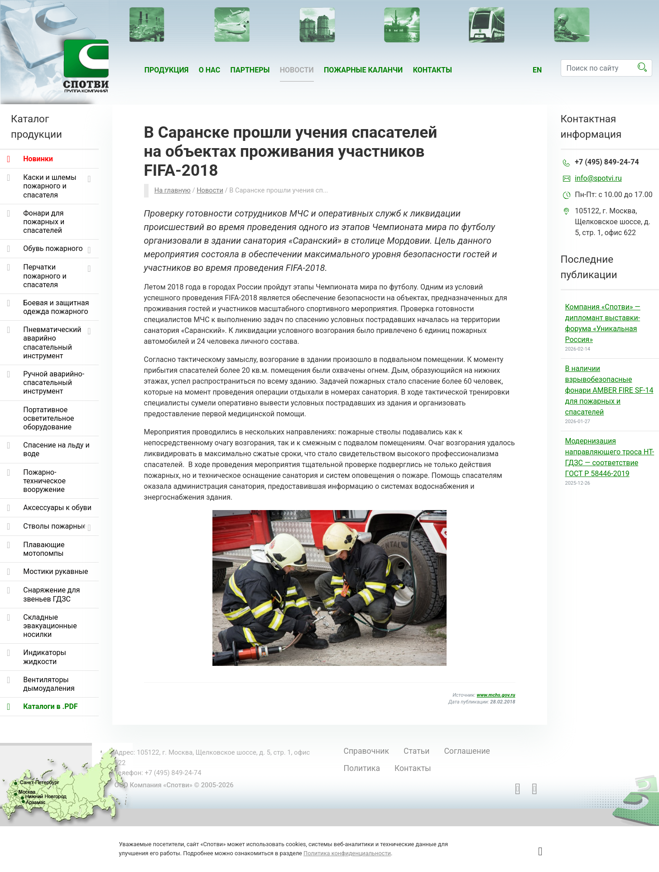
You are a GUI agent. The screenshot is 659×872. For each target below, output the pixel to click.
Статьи (416, 751)
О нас (210, 70)
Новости (297, 70)
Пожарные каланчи (363, 70)
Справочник (367, 751)
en (537, 70)
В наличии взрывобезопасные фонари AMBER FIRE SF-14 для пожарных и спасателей (609, 390)
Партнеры (250, 70)
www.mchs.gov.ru (496, 695)
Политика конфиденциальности (347, 853)
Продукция (166, 70)
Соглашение (467, 751)
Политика (362, 768)
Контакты (432, 70)
